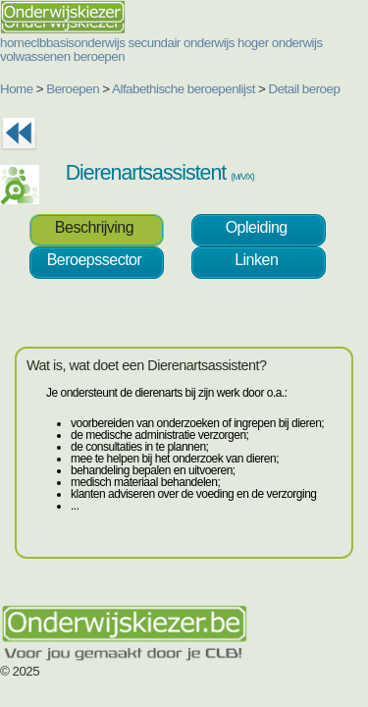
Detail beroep (305, 89)
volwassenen (35, 56)
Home (16, 89)
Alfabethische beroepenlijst (183, 89)
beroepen (99, 56)
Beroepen (72, 89)
